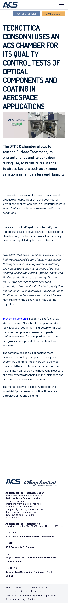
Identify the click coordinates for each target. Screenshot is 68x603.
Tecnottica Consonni (15, 318)
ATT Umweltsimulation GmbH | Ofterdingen (29, 536)
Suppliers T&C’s (52, 595)
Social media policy (15, 599)
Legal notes (11, 595)
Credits (31, 599)
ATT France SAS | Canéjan (20, 547)
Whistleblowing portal (30, 595)
